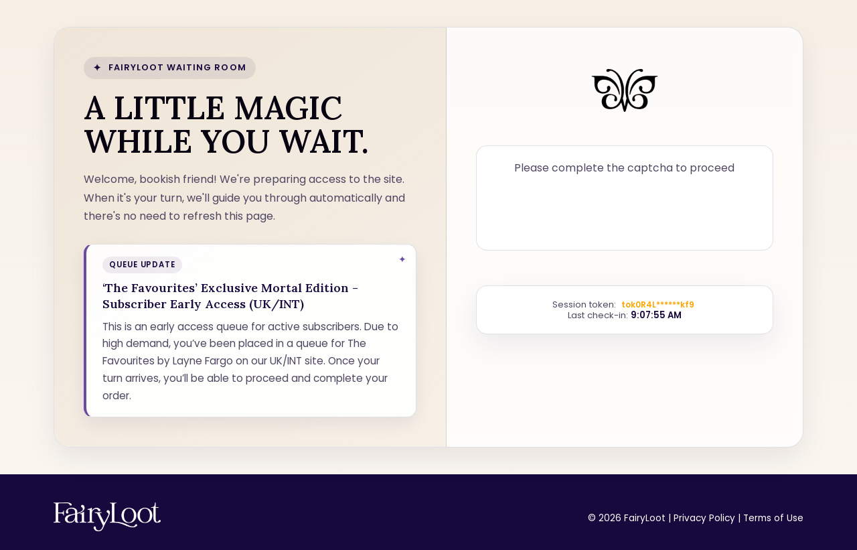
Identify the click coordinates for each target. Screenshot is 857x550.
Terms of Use (773, 518)
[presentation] (624, 210)
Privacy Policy (704, 518)
